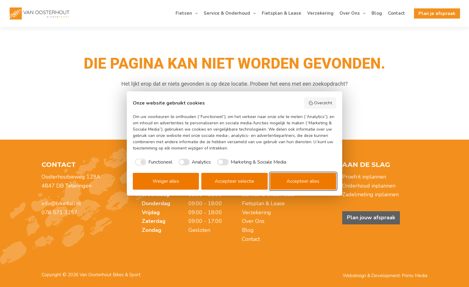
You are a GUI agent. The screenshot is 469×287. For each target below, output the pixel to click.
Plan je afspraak (437, 13)
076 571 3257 (59, 212)
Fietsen (188, 13)
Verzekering (320, 13)
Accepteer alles (303, 181)
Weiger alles (166, 181)
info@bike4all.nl (61, 203)
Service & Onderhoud (231, 13)
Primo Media (414, 276)
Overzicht (320, 103)
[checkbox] (152, 162)
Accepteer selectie (234, 181)
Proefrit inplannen (364, 176)
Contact (396, 13)
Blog (376, 13)
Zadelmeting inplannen (370, 194)
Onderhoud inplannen (368, 185)
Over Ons (353, 13)
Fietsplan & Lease (281, 13)
